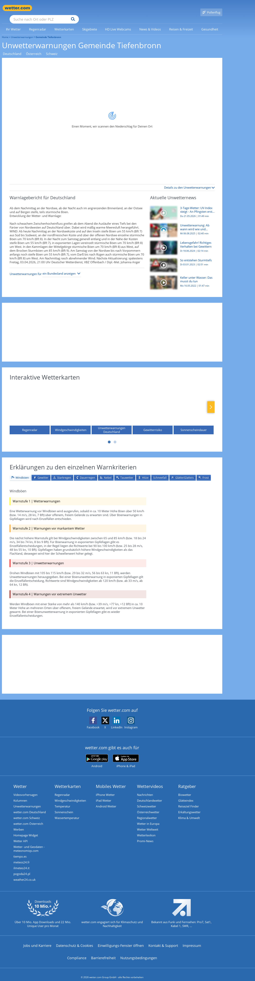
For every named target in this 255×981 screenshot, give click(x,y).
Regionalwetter (147, 812)
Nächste (211, 401)
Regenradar (62, 789)
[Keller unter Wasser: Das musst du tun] (181, 279)
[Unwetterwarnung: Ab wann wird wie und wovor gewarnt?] (181, 226)
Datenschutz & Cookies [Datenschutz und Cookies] (74, 940)
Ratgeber (187, 781)
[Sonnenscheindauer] (194, 405)
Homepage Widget (25, 830)
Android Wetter (106, 801)
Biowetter (184, 789)
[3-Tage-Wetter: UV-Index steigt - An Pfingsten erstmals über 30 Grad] (181, 209)
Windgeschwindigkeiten (70, 795)
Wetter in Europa (148, 818)
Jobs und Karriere (37, 940)
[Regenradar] (30, 405)
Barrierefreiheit (103, 952)
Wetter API (20, 835)
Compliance (76, 952)
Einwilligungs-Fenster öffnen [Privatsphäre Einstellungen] (121, 940)
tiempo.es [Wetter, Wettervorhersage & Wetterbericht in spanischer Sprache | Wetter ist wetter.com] (20, 851)
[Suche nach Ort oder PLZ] (73, 8)
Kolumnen (20, 795)
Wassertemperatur (67, 812)
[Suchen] (103, 8)
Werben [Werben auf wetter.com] (18, 824)
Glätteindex (185, 795)
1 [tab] (109, 436)
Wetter (20, 781)
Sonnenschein (64, 806)
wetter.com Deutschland (29, 806)
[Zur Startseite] (17, 8)
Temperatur (62, 801)
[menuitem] (13, 23)
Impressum (192, 940)
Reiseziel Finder (188, 801)
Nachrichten (145, 789)
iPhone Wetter (105, 789)
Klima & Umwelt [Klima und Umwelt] (189, 812)
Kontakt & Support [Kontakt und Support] (163, 940)
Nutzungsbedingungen (138, 952)
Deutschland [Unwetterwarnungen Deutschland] (12, 48)
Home (5, 31)
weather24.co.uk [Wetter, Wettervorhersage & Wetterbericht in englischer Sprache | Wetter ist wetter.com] (24, 874)
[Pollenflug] (211, 8)
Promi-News (145, 835)
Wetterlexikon (146, 830)
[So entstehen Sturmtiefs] (181, 261)
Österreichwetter (148, 806)
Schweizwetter (146, 801)
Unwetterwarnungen (22, 31)
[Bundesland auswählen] (62, 268)
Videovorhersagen (25, 789)
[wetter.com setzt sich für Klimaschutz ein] (112, 911)
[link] (13, 24)
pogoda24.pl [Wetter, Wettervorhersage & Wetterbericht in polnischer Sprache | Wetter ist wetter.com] (21, 868)
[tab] (20, 472)
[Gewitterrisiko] (153, 405)
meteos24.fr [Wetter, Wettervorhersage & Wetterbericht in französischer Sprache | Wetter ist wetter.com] (21, 857)
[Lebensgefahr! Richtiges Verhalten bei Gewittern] (181, 244)
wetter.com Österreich (28, 818)
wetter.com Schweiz (26, 812)
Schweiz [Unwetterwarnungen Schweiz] (51, 48)
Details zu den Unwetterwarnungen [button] (189, 182)
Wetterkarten (68, 781)
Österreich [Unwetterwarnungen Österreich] (33, 48)
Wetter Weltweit (147, 824)
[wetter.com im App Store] (126, 755)
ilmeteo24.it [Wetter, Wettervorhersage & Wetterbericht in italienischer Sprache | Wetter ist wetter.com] (21, 862)
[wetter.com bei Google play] (97, 755)
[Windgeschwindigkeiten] (71, 405)
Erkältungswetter (189, 806)
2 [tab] (115, 436)
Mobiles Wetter (111, 781)
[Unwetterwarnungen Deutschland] (112, 405)
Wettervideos (150, 781)
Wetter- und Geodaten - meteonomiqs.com (29, 843)
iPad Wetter (103, 795)
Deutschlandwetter (149, 795)
